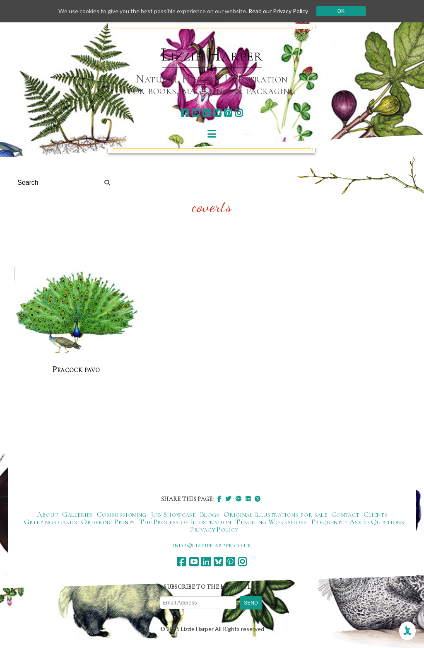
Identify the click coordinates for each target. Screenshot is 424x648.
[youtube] (196, 112)
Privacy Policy (214, 529)
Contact (345, 514)
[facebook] (185, 112)
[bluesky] (217, 112)
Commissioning (122, 514)
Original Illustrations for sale (275, 514)
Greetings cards (50, 521)
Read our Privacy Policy (278, 11)
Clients (376, 514)
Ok (340, 11)
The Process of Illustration (185, 521)
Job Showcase (173, 514)
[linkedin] (206, 112)
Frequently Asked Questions (357, 521)
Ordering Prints (108, 521)
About (47, 514)
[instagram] (239, 112)
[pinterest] (228, 112)
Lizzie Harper (212, 55)
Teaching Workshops (270, 521)
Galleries (77, 514)
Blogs (209, 514)
